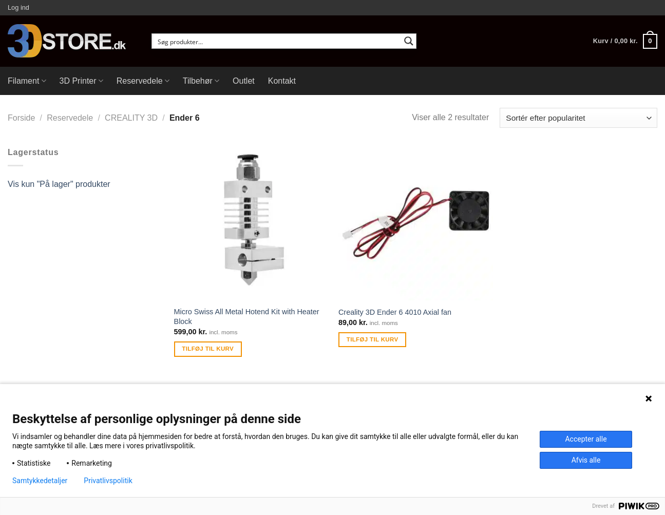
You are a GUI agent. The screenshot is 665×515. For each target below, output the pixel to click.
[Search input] (277, 41)
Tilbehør (201, 81)
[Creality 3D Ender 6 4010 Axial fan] (415, 223)
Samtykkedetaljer (39, 480)
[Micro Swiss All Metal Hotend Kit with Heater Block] (251, 223)
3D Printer (81, 81)
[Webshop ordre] (578, 118)
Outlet (244, 81)
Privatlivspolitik (108, 480)
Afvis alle (586, 460)
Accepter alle (585, 439)
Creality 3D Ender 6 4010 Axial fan (394, 312)
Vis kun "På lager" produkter (59, 184)
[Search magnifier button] (409, 41)
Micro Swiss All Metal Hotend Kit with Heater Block (246, 317)
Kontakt (282, 81)
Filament (27, 81)
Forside (21, 117)
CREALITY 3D (131, 117)
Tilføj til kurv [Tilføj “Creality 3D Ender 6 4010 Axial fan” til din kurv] (372, 339)
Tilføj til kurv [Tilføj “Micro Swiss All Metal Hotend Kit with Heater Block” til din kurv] (208, 349)
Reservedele (143, 81)
